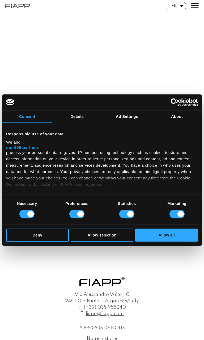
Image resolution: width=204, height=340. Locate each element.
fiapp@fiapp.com (105, 314)
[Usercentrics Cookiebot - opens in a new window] (174, 102)
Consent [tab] (27, 116)
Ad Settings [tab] (127, 116)
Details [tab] (77, 116)
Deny (37, 235)
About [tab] (177, 116)
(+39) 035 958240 (105, 307)
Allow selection (101, 235)
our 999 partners (23, 147)
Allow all (167, 235)
